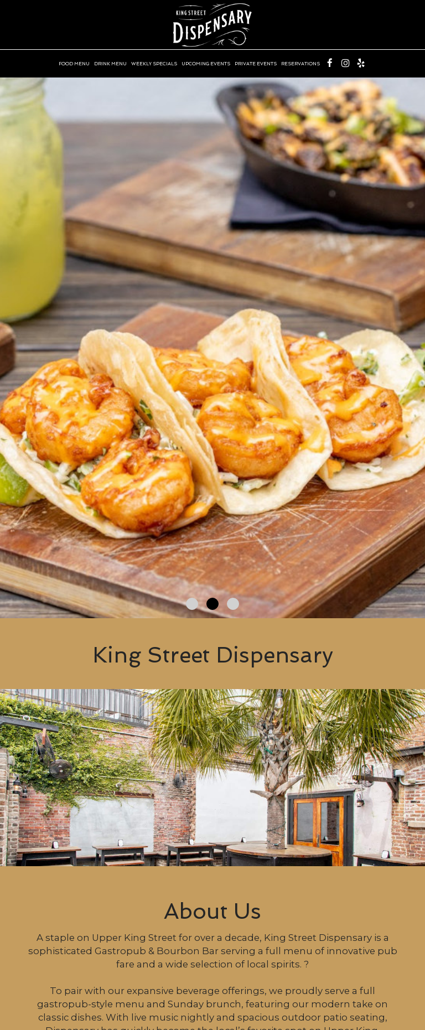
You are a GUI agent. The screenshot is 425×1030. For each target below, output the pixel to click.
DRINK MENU (110, 63)
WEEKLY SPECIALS (154, 63)
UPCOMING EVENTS (206, 63)
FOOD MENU (74, 63)
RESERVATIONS (300, 63)
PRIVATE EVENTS (256, 63)
